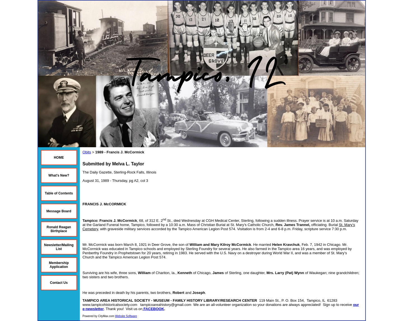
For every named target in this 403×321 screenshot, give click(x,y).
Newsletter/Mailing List (59, 247)
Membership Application (59, 265)
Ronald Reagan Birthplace (59, 229)
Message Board (58, 211)
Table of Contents (59, 193)
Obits (87, 152)
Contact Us (59, 283)
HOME (59, 158)
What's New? (58, 175)
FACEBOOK (154, 309)
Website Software (126, 316)
